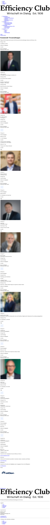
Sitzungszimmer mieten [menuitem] (8, 23)
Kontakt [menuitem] (3, 507)
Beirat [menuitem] (5, 30)
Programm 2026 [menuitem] (7, 17)
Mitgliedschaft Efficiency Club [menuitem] (9, 26)
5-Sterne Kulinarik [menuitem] (7, 24)
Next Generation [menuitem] (7, 27)
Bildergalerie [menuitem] (6, 20)
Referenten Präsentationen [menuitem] (8, 19)
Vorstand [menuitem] (5, 29)
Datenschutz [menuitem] (4, 505)
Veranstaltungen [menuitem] (5, 16)
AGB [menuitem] (3, 504)
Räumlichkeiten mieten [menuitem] (8, 22)
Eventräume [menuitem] (4, 21)
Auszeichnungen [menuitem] (7, 32)
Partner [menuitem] (3, 1)
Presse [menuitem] (3, 2)
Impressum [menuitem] (4, 506)
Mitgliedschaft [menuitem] (4, 25)
